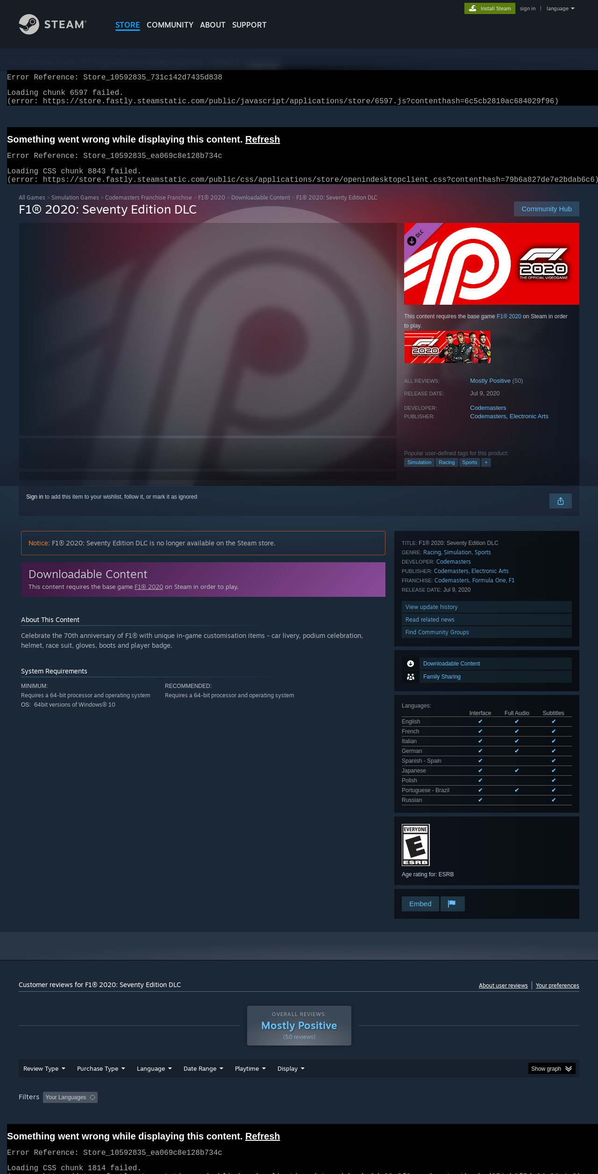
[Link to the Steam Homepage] (60, 32)
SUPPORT (249, 24)
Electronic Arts (529, 427)
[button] (50, 1084)
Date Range (200, 1055)
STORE (127, 24)
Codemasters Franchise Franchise (148, 208)
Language (151, 1055)
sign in (527, 8)
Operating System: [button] (378, 1084)
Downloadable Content (260, 208)
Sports (470, 473)
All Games (32, 208)
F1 (512, 799)
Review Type (40, 1055)
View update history (432, 826)
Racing (447, 473)
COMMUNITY (170, 24)
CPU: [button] (426, 1084)
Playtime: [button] (232, 1084)
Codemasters (488, 418)
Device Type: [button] (498, 1084)
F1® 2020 (211, 208)
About (213, 24)
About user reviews (503, 966)
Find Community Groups (437, 851)
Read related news (430, 839)
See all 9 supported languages (439, 663)
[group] (299, 1085)
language (558, 8)
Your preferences (557, 966)
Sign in (34, 508)
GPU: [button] (457, 1084)
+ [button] (485, 473)
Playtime (247, 1055)
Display (288, 1055)
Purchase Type (97, 1055)
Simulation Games (75, 208)
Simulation (419, 473)
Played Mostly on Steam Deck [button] (299, 1084)
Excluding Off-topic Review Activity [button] (160, 1084)
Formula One (489, 799)
